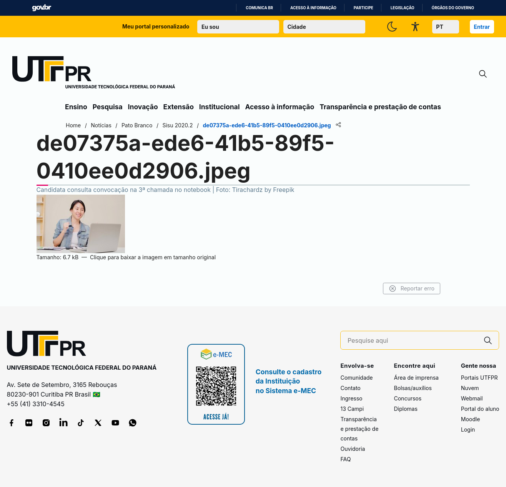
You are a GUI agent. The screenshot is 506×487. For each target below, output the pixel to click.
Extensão (178, 107)
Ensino (76, 107)
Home (73, 125)
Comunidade (356, 377)
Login (468, 429)
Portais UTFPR (479, 377)
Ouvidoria (352, 448)
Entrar (482, 26)
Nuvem (470, 388)
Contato (350, 388)
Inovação (143, 107)
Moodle (470, 419)
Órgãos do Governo (453, 8)
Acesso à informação (313, 8)
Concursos (407, 398)
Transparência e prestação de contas (380, 107)
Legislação (402, 8)
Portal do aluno (480, 408)
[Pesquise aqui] (413, 341)
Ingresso (351, 398)
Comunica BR (259, 8)
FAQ (345, 459)
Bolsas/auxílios (412, 388)
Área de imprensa (416, 377)
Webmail (472, 398)
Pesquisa (108, 107)
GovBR (41, 8)
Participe (363, 8)
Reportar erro (411, 288)
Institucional (219, 107)
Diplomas (405, 408)
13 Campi (352, 408)
